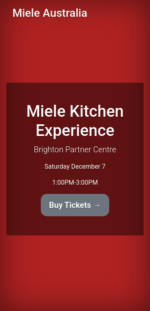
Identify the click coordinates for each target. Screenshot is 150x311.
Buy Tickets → (75, 205)
